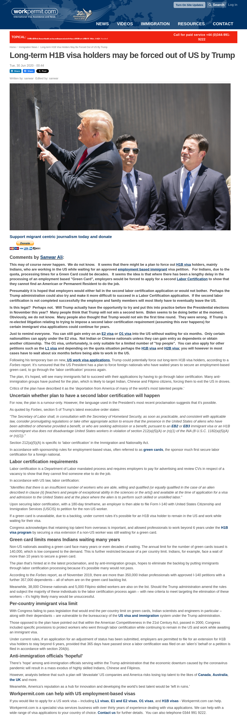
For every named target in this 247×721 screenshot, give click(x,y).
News (102, 23)
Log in (232, 4)
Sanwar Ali (51, 257)
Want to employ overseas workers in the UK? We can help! (67, 39)
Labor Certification (192, 279)
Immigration (155, 23)
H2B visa (171, 348)
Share (15, 71)
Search (218, 5)
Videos (125, 23)
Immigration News (28, 47)
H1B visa (183, 265)
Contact (223, 23)
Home (13, 47)
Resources (191, 23)
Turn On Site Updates (189, 5)
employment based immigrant (142, 269)
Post (43, 71)
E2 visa (107, 334)
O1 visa (125, 334)
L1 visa (51, 348)
